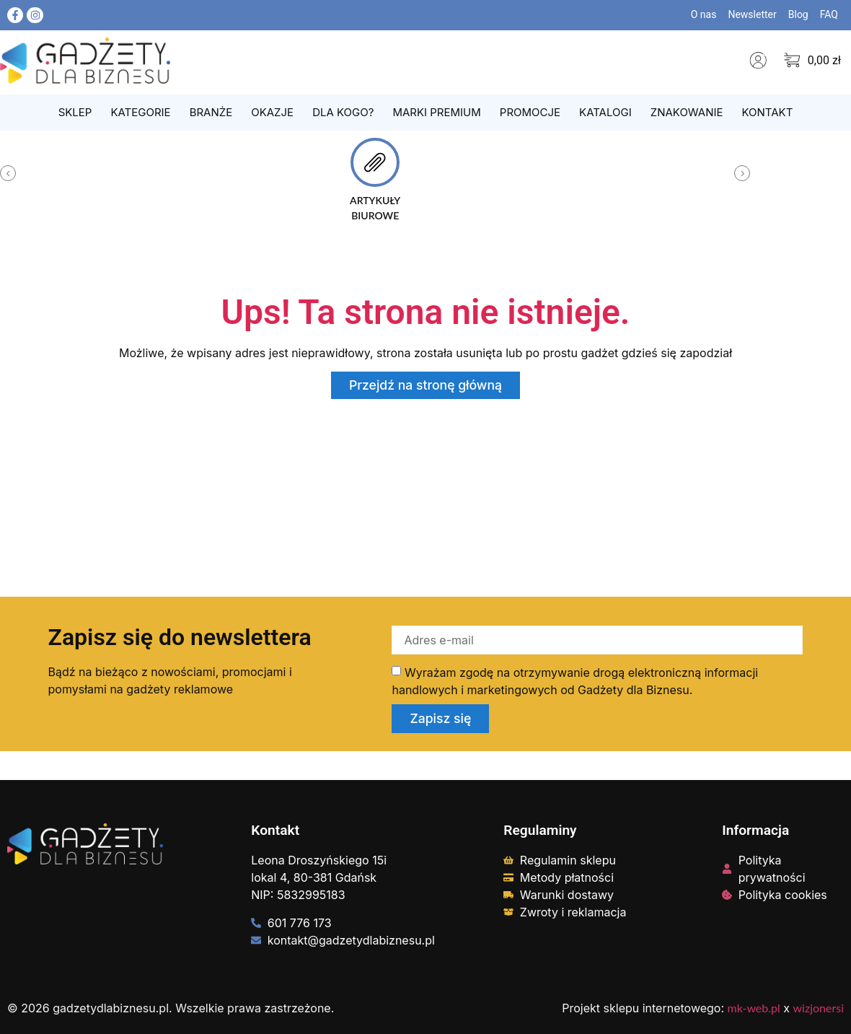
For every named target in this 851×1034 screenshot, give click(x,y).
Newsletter (752, 14)
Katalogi (605, 112)
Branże (211, 112)
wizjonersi (818, 1008)
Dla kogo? (343, 112)
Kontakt (767, 112)
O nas (704, 14)
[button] (8, 173)
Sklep (75, 112)
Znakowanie (687, 112)
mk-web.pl (754, 1008)
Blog (798, 14)
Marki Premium (436, 112)
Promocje (530, 112)
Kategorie (140, 112)
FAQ (829, 14)
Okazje (272, 112)
